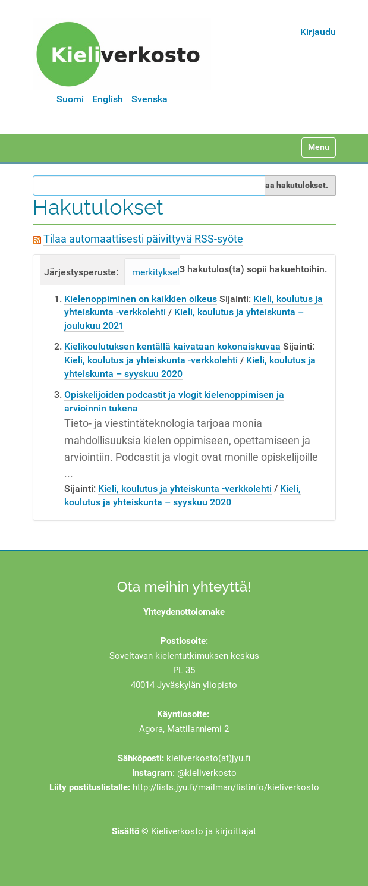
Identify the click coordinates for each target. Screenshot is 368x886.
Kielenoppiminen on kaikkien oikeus (140, 298)
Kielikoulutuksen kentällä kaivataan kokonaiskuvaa (172, 346)
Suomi (70, 99)
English (107, 99)
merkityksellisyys (167, 272)
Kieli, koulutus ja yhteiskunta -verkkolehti (151, 360)
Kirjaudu (318, 31)
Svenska (149, 99)
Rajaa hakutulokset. (290, 185)
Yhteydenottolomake (184, 612)
